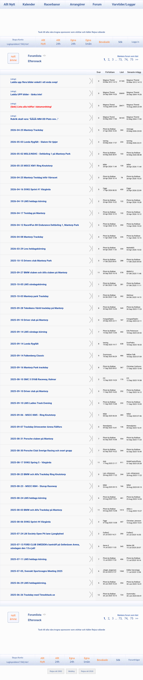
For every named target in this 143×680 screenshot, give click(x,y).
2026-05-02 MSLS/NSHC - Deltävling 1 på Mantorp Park (40, 153)
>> (136, 59)
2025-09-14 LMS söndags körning (28, 331)
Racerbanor (52, 4)
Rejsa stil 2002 (56, 671)
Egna (73, 41)
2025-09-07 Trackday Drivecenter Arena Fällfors (36, 426)
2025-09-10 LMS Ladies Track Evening (31, 403)
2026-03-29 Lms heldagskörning (28, 248)
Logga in (135, 42)
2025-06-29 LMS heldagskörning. (28, 583)
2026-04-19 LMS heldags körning (28, 201)
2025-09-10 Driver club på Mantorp (29, 320)
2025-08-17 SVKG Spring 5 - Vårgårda (30, 462)
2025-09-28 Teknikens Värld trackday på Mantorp (36, 308)
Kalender (29, 4)
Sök (120, 42)
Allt (58, 41)
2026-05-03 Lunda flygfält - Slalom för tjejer (34, 141)
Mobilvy (71, 671)
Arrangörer (77, 4)
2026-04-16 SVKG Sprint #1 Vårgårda (30, 189)
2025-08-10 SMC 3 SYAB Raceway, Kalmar (33, 379)
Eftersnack (34, 61)
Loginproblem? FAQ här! (17, 44)
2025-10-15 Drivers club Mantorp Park (31, 260)
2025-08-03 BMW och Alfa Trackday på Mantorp (36, 509)
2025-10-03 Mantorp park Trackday (29, 296)
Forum (97, 4)
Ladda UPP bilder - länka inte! (26, 94)
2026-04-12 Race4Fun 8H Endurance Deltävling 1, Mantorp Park (44, 225)
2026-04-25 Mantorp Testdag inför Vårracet (33, 177)
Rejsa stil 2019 (87, 671)
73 (120, 59)
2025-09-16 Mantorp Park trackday (29, 367)
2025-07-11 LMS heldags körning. (28, 559)
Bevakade (104, 42)
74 (125, 59)
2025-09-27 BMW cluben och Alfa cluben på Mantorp (38, 272)
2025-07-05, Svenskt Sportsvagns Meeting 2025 (36, 571)
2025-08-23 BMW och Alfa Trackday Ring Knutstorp (38, 474)
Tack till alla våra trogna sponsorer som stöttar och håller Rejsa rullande (71, 32)
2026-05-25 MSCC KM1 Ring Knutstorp (31, 165)
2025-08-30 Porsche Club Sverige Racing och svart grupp (41, 450)
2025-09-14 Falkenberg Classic (27, 355)
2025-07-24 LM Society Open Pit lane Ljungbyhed (37, 533)
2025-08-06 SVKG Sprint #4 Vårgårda (30, 521)
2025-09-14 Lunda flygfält (24, 343)
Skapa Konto (17, 39)
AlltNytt (43, 41)
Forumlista (37, 56)
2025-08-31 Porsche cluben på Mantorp (31, 438)
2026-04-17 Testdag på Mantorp (27, 213)
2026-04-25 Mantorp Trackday (26, 130)
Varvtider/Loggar (123, 4)
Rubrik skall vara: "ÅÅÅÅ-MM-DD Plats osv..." (34, 119)
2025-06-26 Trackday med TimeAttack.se (32, 594)
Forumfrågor (134, 659)
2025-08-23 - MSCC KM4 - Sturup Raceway (33, 486)
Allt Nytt (9, 4)
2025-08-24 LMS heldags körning (28, 498)
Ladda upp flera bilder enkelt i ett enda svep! (34, 82)
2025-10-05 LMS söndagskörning (28, 284)
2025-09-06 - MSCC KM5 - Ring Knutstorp (33, 415)
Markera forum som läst (127, 56)
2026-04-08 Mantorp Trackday (26, 236)
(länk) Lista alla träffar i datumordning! (31, 106)
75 (131, 59)
